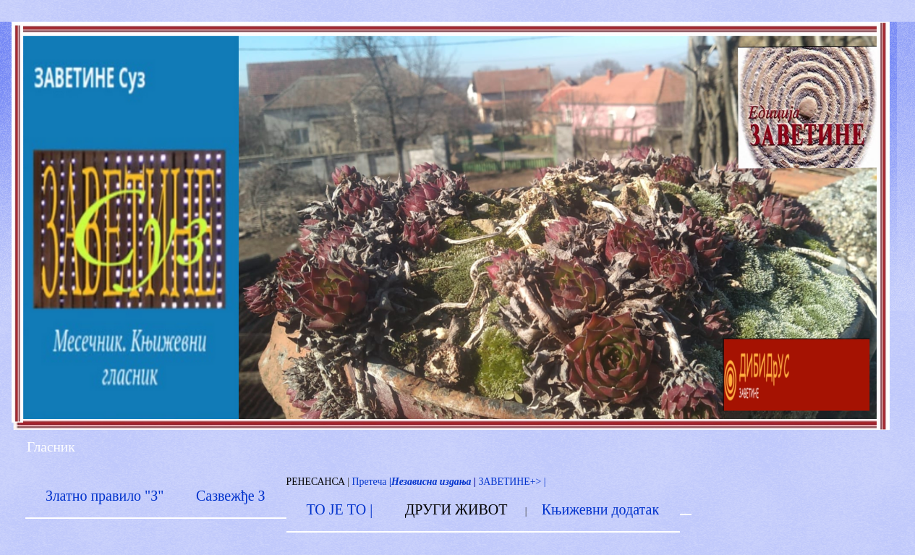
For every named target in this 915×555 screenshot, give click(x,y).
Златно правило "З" (105, 496)
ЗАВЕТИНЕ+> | (511, 481)
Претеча (369, 481)
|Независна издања (428, 481)
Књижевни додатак (601, 509)
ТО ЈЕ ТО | (339, 509)
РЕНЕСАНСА (315, 481)
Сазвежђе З (230, 496)
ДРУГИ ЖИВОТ (456, 509)
